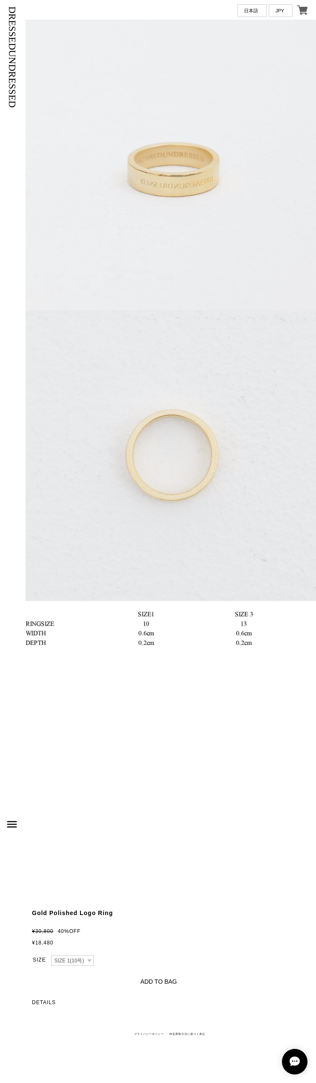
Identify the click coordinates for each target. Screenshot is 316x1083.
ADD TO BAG (159, 981)
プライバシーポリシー (149, 1033)
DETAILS (44, 1002)
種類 (39, 960)
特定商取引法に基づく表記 (187, 1033)
